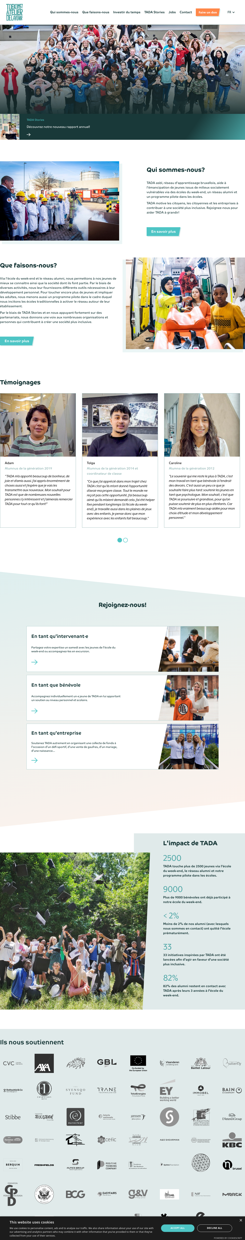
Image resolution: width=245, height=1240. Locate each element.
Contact (186, 12)
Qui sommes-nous (64, 12)
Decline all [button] (214, 1228)
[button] (231, 12)
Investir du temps (126, 12)
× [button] (240, 1220)
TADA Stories (154, 12)
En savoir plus (163, 231)
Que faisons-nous (95, 12)
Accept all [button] (178, 1228)
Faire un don (208, 12)
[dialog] (122, 1228)
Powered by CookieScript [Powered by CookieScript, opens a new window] (228, 1238)
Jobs (172, 12)
